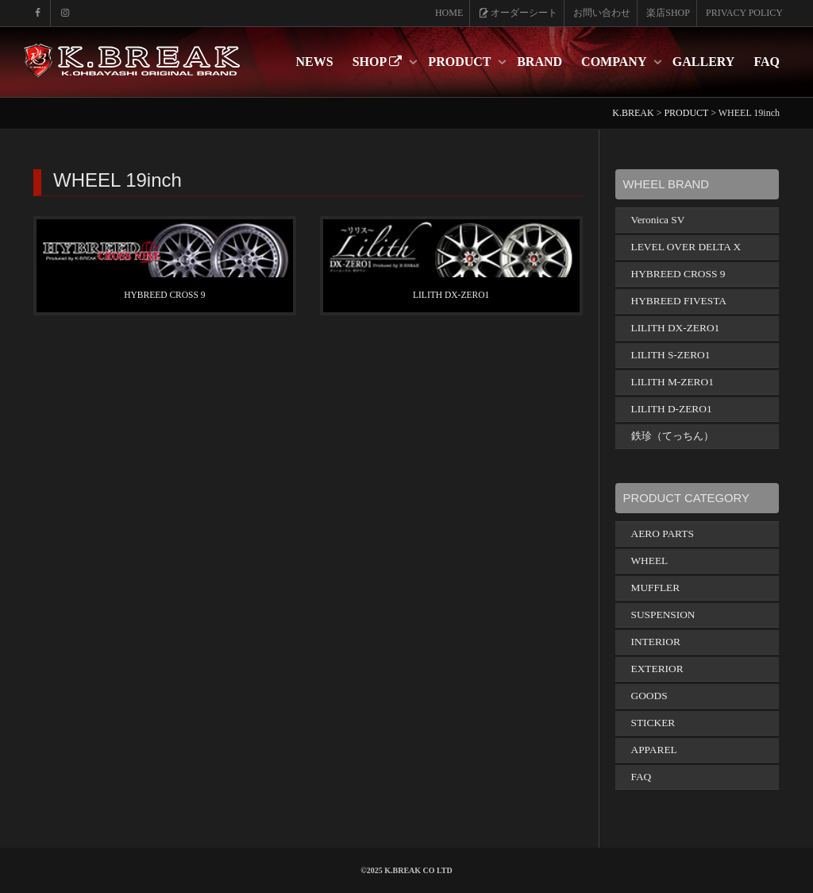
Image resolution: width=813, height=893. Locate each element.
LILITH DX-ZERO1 (451, 295)
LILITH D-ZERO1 (671, 409)
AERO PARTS (662, 533)
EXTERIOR (657, 669)
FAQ (766, 61)
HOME (449, 12)
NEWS (314, 61)
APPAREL (654, 750)
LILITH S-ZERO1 (671, 355)
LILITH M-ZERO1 (672, 382)
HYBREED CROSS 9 (164, 295)
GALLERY (703, 61)
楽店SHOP (668, 12)
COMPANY (615, 61)
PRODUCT (461, 61)
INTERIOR (655, 642)
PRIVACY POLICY (744, 12)
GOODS (649, 696)
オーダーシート (518, 12)
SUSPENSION (663, 614)
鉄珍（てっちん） (672, 436)
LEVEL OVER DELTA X (686, 247)
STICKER (653, 723)
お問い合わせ (601, 12)
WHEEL (650, 560)
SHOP (379, 61)
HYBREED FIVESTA (678, 301)
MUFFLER (655, 587)
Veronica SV (658, 220)
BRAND (539, 61)
